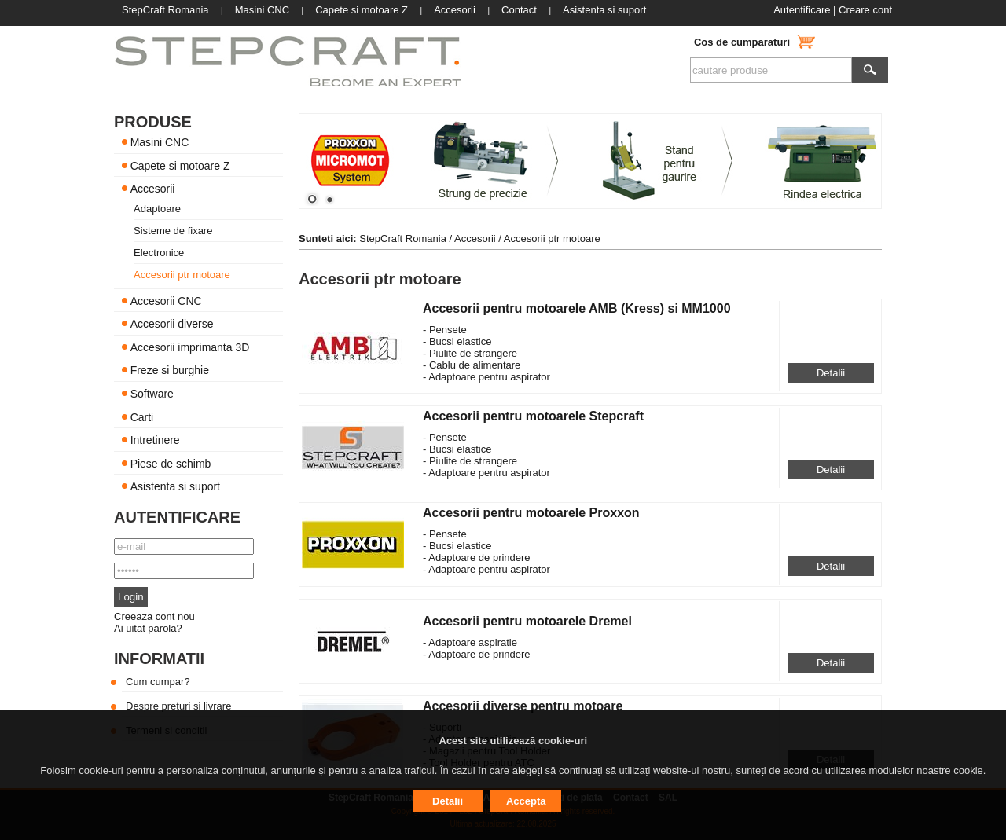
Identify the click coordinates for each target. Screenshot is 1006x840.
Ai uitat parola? (148, 628)
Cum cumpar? (158, 682)
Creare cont (865, 10)
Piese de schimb (170, 463)
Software (152, 393)
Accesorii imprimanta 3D (190, 346)
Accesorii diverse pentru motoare (522, 706)
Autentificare (801, 10)
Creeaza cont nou (154, 616)
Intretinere (155, 440)
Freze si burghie (169, 370)
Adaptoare (157, 209)
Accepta (526, 801)
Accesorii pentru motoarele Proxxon (531, 512)
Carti (142, 416)
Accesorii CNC (166, 300)
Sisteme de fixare (173, 231)
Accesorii (152, 188)
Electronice (159, 253)
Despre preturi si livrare (178, 706)
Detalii (831, 373)
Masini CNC (159, 142)
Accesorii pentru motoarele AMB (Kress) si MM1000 (577, 308)
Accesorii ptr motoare (182, 275)
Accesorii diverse (172, 323)
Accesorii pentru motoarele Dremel (527, 621)
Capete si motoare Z (180, 165)
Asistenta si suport (175, 486)
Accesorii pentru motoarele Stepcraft (533, 416)
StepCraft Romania (402, 238)
